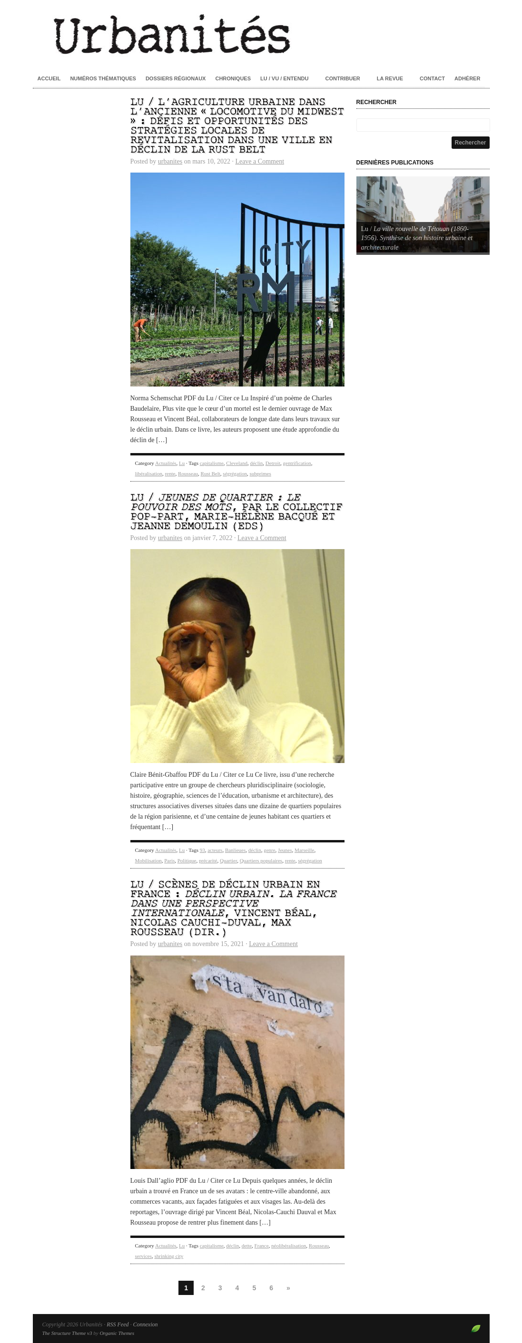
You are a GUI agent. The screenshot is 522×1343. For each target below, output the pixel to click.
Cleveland (236, 463)
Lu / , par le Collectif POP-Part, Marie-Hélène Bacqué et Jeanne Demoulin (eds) (236, 512)
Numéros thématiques (103, 78)
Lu (182, 463)
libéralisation (148, 473)
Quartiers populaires (261, 860)
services (143, 1256)
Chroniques (233, 78)
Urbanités (261, 33)
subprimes (260, 473)
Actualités (166, 463)
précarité (208, 860)
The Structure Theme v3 (67, 1333)
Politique (187, 860)
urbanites (170, 161)
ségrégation (235, 473)
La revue (390, 78)
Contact (432, 78)
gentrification (297, 463)
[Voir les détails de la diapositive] (423, 214)
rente (170, 473)
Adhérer (467, 78)
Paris (169, 860)
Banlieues (235, 850)
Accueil (49, 78)
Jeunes (285, 850)
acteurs (214, 850)
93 (202, 850)
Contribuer (342, 78)
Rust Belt (210, 473)
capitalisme (212, 463)
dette (247, 1245)
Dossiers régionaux (176, 78)
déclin (256, 463)
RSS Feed (117, 1324)
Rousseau (188, 473)
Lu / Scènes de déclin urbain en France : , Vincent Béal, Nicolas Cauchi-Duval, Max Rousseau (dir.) (233, 909)
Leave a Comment (259, 161)
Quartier (228, 860)
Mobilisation (148, 860)
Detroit (273, 463)
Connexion (145, 1324)
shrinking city (168, 1256)
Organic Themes (116, 1333)
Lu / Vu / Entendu (284, 78)
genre (269, 850)
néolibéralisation (288, 1245)
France (262, 1245)
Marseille (305, 850)
